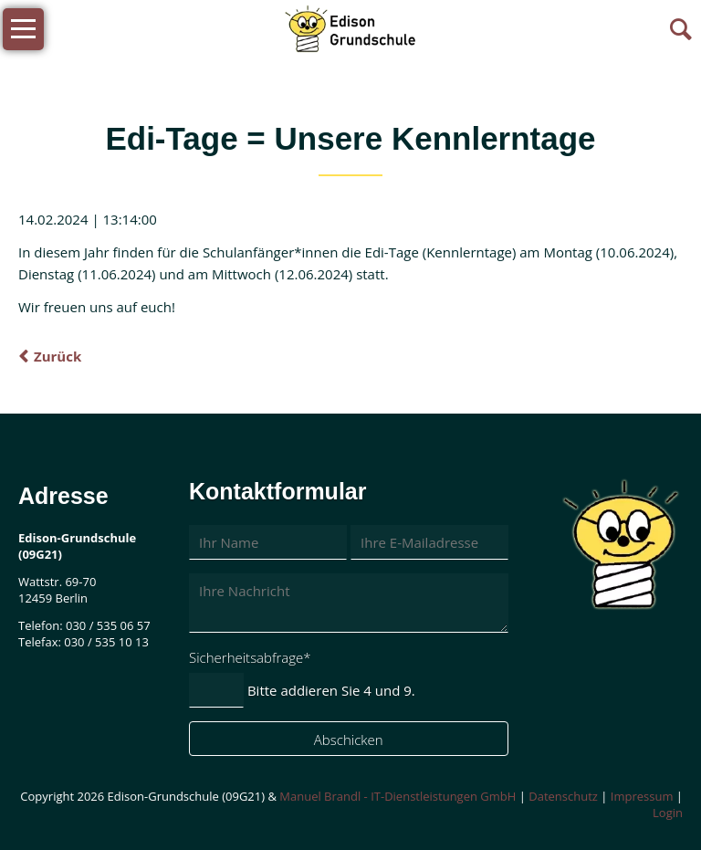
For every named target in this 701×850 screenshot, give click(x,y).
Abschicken (348, 739)
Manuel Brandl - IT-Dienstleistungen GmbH (397, 796)
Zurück (57, 356)
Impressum (642, 796)
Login (668, 812)
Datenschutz (563, 796)
